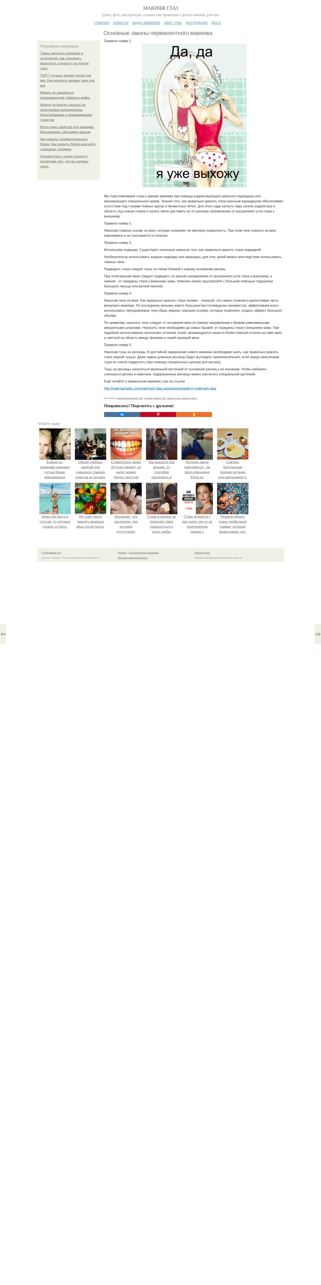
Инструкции (197, 22)
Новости (121, 22)
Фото (216, 22)
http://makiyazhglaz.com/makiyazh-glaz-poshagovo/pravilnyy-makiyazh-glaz (160, 388)
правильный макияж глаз (129, 398)
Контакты (122, 553)
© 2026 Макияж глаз (51, 553)
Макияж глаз (160, 8)
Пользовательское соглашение (144, 553)
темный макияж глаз (155, 398)
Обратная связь (202, 553)
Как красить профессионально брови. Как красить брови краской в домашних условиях (68, 144)
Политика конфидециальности (133, 558)
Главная (101, 22)
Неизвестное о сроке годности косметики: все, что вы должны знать (64, 161)
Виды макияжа (146, 22)
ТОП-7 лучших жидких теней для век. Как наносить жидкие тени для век (67, 80)
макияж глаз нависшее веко (182, 398)
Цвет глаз (173, 22)
